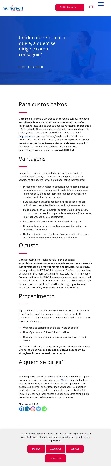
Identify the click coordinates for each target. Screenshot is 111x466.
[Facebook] (21, 408)
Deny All (75, 448)
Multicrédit (67, 380)
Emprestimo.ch (27, 136)
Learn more (55, 458)
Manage (36, 448)
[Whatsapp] (44, 408)
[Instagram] (32, 408)
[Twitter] (38, 408)
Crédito (37, 67)
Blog (23, 67)
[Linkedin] (27, 408)
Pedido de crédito (68, 7)
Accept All (55, 448)
